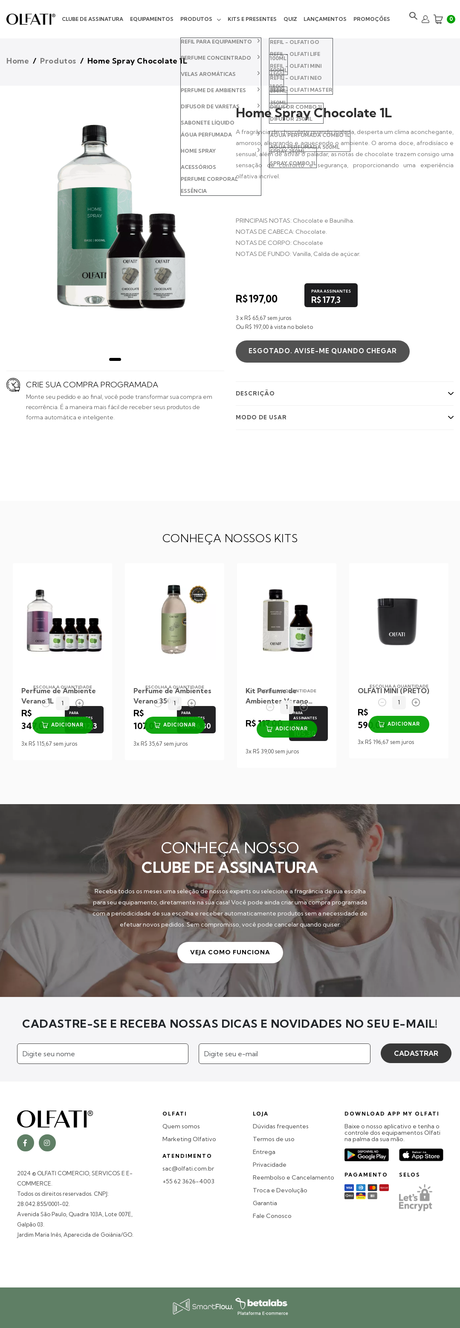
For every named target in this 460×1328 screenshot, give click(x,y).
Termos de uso (274, 1139)
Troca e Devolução (280, 1190)
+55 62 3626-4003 (188, 1181)
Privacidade (269, 1165)
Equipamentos (152, 19)
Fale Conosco (272, 1216)
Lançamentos (325, 19)
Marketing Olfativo (189, 1139)
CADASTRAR (416, 1053)
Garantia (265, 1203)
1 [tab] (115, 359)
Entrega (264, 1152)
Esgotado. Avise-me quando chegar (323, 351)
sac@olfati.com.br (188, 1168)
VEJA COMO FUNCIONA (230, 952)
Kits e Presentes (252, 19)
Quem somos (181, 1126)
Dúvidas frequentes (281, 1126)
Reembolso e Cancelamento (293, 1177)
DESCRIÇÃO (255, 393)
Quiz (290, 19)
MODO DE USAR (261, 417)
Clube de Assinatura (92, 19)
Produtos (196, 19)
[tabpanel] (115, 220)
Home (17, 61)
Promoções (371, 19)
